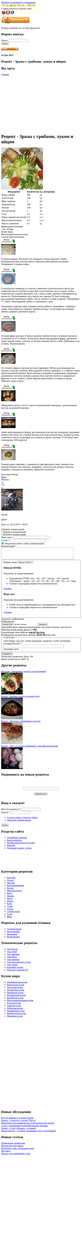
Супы (9, 916)
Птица (10, 903)
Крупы (10, 890)
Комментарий (8, 546)
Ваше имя (7, 537)
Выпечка (11, 880)
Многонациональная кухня (20, 1002)
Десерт (10, 882)
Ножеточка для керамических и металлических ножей (27, 1125)
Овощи (10, 898)
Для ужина (12, 967)
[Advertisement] (27, 103)
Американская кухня (17, 984)
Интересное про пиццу (12, 1148)
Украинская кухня (15, 1013)
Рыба (9, 906)
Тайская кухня (14, 1008)
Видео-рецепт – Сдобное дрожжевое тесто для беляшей (28, 1133)
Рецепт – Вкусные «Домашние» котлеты (20, 723)
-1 (2, 487)
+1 (2, 482)
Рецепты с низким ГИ (17, 972)
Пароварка (12, 936)
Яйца (9, 919)
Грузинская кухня (15, 992)
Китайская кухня (15, 1000)
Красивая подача (15, 969)
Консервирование (15, 887)
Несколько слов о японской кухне (17, 1150)
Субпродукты (13, 913)
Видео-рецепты (14, 842)
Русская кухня (14, 1005)
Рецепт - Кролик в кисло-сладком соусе (20, 698)
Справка (7, 590)
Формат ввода (10, 564)
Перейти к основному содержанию (18, 2)
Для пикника (13, 961)
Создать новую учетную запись (22, 819)
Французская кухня (16, 1015)
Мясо (3, 477)
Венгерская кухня (15, 987)
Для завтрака (13, 956)
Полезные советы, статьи (19, 850)
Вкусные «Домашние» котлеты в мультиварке (23, 673)
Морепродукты (14, 893)
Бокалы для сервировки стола (15, 1155)
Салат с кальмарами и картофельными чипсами (24, 1128)
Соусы (10, 911)
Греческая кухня (15, 989)
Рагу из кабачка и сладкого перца (17, 1120)
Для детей (12, 954)
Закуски (11, 885)
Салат (10, 908)
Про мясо (5, 1153)
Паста (10, 900)
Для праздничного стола (19, 964)
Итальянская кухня (16, 997)
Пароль (5, 814)
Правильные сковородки (13, 1145)
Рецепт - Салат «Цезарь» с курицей (18, 1130)
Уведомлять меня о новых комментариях (24, 543)
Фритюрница (13, 939)
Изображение (7, 623)
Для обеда (12, 959)
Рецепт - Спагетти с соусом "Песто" (18, 1122)
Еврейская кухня (15, 994)
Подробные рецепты (17, 839)
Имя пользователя (10, 811)
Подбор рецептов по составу (21, 845)
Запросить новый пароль (19, 822)
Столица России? (12, 645)
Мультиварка (13, 933)
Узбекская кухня (15, 1010)
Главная (5, 74)
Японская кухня (14, 1018)
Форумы (11, 847)
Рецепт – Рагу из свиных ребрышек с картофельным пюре (29, 748)
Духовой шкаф (14, 931)
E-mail (5, 540)
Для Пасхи (12, 951)
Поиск (4, 40)
